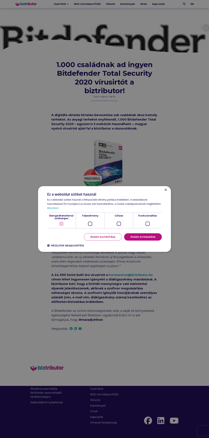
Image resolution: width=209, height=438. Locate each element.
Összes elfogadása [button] (143, 236)
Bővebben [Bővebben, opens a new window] (53, 208)
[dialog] (104, 219)
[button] (65, 245)
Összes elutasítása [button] (102, 236)
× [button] (165, 190)
